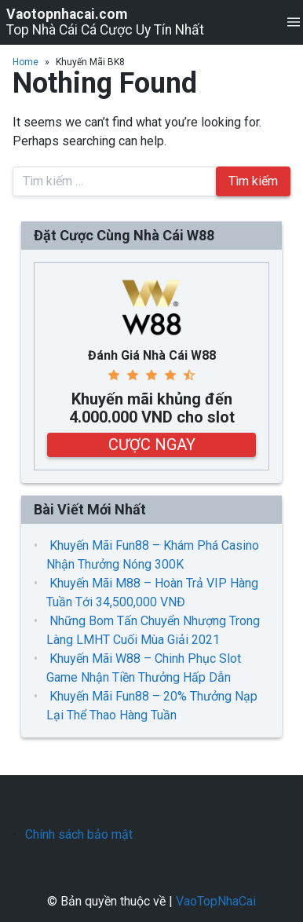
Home (25, 62)
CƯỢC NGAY (151, 444)
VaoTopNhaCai (216, 901)
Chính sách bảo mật (79, 834)
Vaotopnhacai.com (66, 14)
